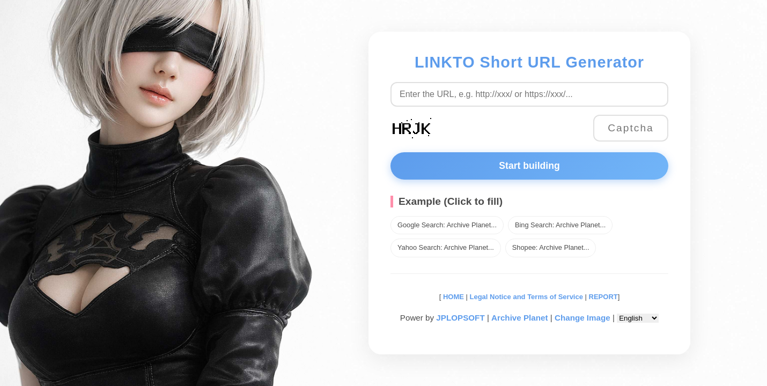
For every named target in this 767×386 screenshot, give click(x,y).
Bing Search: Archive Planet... (560, 225)
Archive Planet (519, 317)
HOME (452, 297)
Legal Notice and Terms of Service (526, 297)
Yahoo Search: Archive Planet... (445, 247)
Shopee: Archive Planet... (550, 247)
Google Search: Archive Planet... (447, 225)
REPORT (603, 297)
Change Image (582, 317)
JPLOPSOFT (460, 317)
